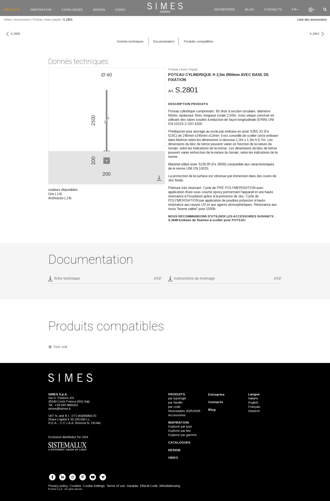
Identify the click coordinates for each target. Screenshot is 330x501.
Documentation (163, 41)
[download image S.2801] (159, 177)
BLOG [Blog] (249, 9)
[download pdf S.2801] (105, 280)
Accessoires (22, 19)
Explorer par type (180, 426)
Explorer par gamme (182, 435)
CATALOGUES (72, 9)
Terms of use (115, 486)
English (253, 402)
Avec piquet (53, 19)
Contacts (215, 402)
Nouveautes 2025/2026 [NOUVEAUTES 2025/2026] (184, 411)
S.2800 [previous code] (13, 33)
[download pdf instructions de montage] (225, 280)
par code (174, 406)
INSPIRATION (40, 9)
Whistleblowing (169, 486)
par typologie (177, 398)
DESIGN (99, 9)
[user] (312, 9)
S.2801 (68, 19)
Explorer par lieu (179, 430)
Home (8, 19)
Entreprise (216, 394)
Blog (212, 409)
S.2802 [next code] (317, 33)
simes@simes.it (59, 408)
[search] (325, 9)
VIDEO (120, 9)
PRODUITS (11, 9)
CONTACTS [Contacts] (273, 9)
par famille (175, 402)
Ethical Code (149, 486)
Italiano (253, 398)
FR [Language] (295, 9)
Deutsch (254, 411)
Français (254, 406)
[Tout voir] (165, 347)
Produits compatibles (198, 41)
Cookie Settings (94, 486)
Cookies (75, 486)
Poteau (38, 19)
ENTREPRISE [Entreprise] (224, 9)
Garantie (132, 486)
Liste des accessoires (312, 19)
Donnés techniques (130, 41)
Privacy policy (58, 486)
